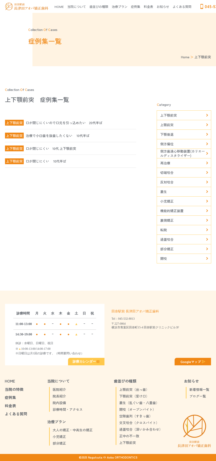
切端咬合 (167, 172)
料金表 (148, 7)
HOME (59, 7)
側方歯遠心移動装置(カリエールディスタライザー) (182, 153)
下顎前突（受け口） (134, 396)
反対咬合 (167, 182)
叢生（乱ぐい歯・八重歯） (139, 402)
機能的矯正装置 (172, 210)
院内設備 (59, 402)
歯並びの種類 (98, 7)
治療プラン (119, 7)
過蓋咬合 (167, 239)
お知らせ (163, 7)
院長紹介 (59, 396)
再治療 (165, 162)
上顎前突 (167, 124)
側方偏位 (167, 143)
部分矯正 (167, 248)
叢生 (163, 191)
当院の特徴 (14, 389)
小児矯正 (167, 201)
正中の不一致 (129, 435)
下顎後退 (167, 134)
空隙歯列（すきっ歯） (136, 415)
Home (185, 56)
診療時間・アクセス (68, 409)
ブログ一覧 (197, 396)
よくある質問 (182, 7)
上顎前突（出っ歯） (134, 389)
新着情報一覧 (199, 389)
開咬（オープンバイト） (137, 409)
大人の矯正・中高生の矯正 (73, 429)
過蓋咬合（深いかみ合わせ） (141, 429)
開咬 (163, 258)
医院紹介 (59, 389)
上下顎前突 (168, 115)
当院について (76, 7)
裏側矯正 (167, 220)
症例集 (135, 7)
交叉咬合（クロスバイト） (139, 422)
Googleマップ (193, 361)
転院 (163, 229)
